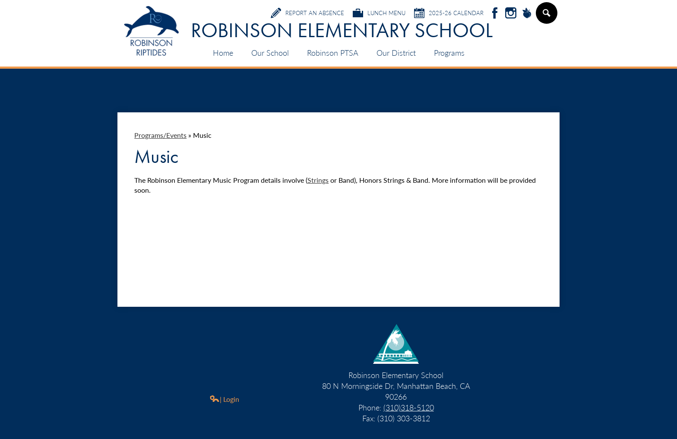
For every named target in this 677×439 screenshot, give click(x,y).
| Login (224, 399)
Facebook (495, 13)
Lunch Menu (379, 13)
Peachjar (527, 13)
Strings (318, 180)
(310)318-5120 (408, 407)
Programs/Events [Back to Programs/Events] (160, 135)
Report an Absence (307, 13)
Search (546, 16)
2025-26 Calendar (449, 13)
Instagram (511, 13)
